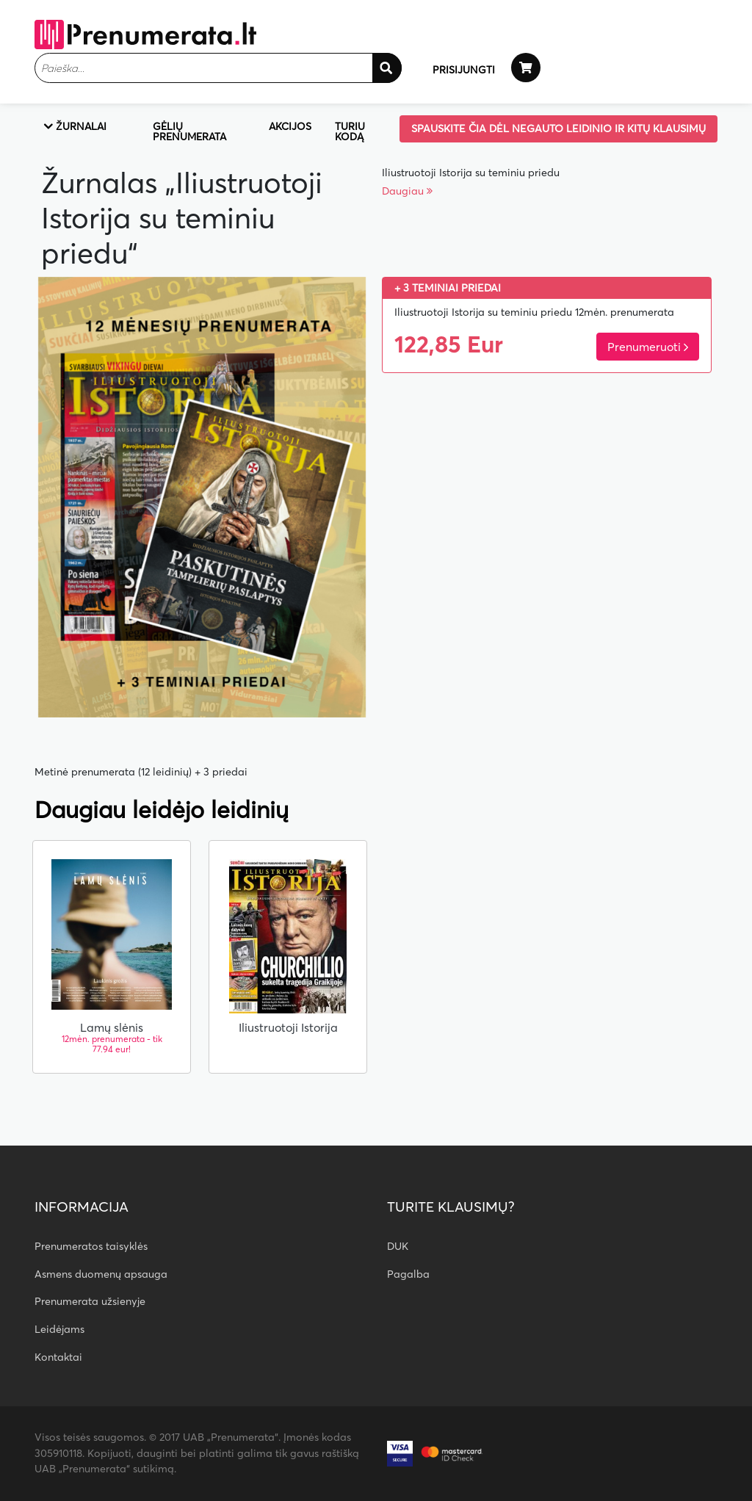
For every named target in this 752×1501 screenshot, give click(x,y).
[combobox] (218, 68)
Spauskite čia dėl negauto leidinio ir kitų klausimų (558, 128)
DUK (397, 1246)
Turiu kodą (350, 131)
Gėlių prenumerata (189, 131)
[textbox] (218, 68)
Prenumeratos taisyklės (91, 1246)
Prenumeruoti (647, 346)
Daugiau (407, 191)
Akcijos (290, 126)
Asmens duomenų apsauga (101, 1274)
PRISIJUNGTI (464, 69)
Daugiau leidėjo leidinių (162, 809)
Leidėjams (59, 1329)
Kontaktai (58, 1357)
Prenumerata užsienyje (90, 1301)
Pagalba (408, 1274)
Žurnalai (74, 126)
